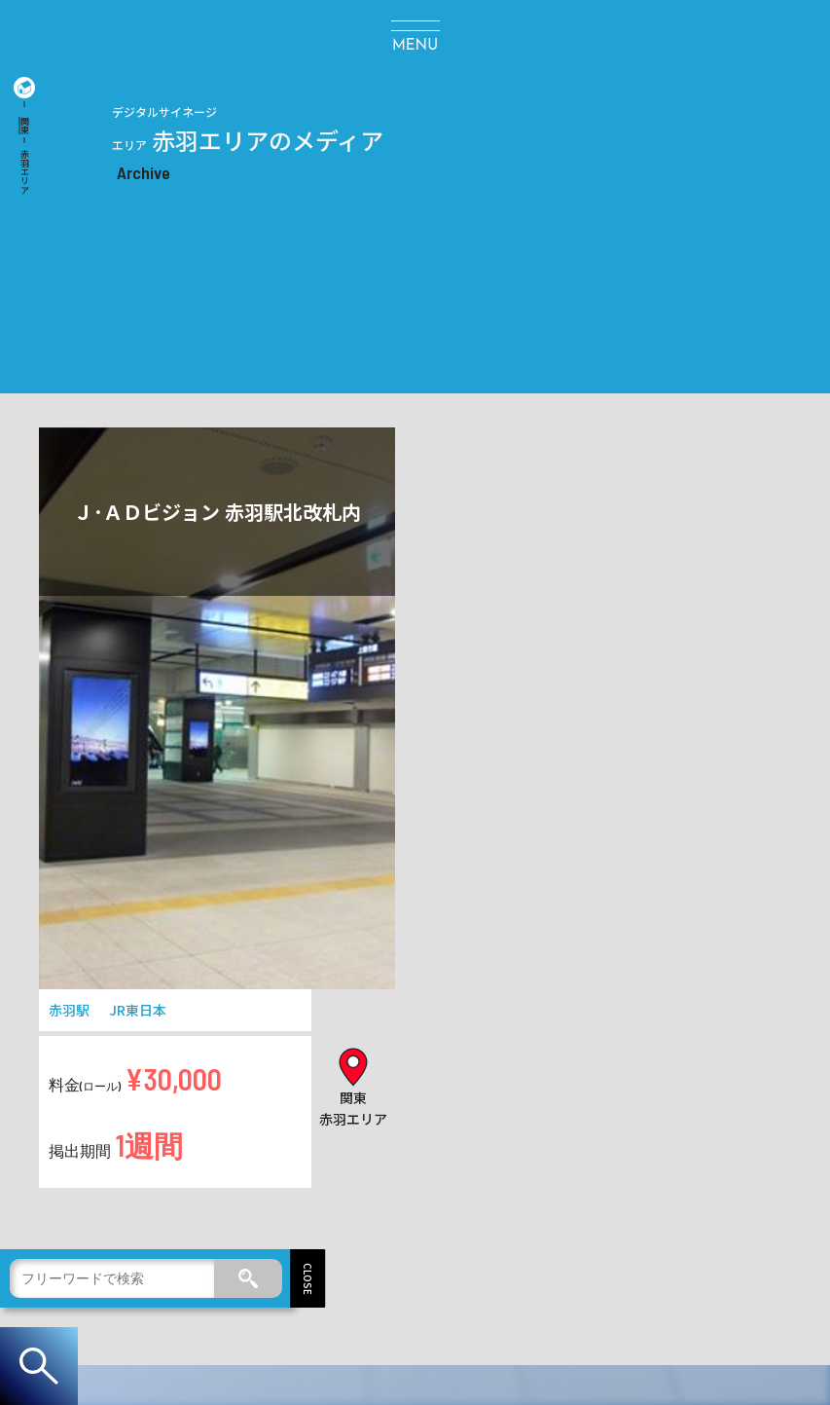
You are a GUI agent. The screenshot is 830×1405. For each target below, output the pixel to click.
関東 (24, 125)
